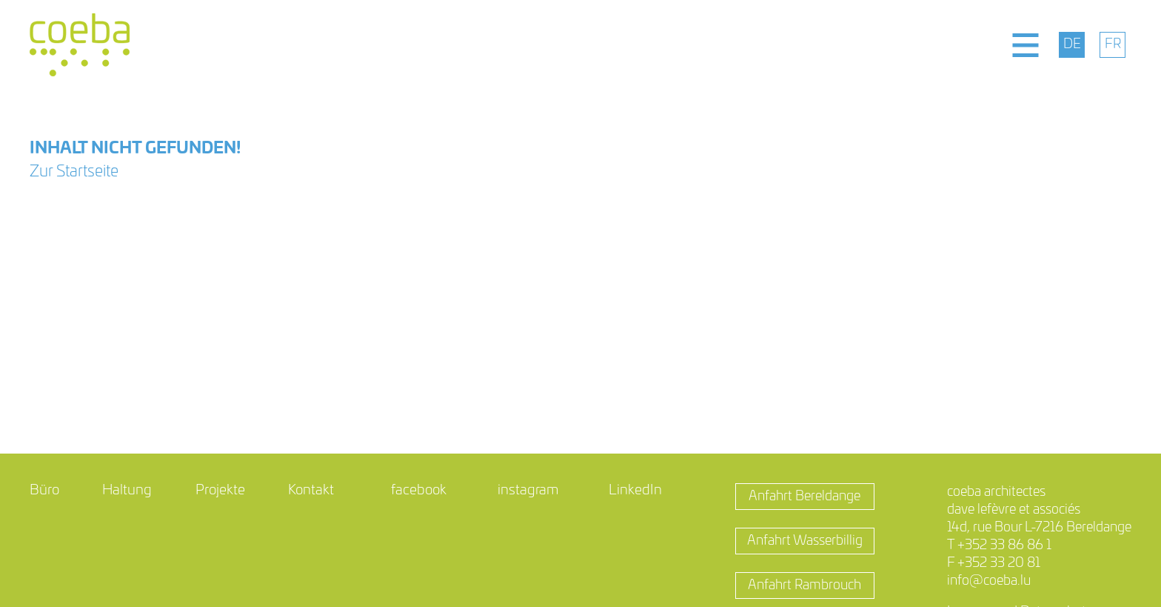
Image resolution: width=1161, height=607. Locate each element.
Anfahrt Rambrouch (804, 585)
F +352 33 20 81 (993, 563)
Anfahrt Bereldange (804, 496)
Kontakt (311, 490)
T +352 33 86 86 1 (999, 545)
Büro (44, 490)
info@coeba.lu (989, 581)
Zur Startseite (74, 171)
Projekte (220, 490)
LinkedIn (635, 490)
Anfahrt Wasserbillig (805, 541)
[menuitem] (1072, 45)
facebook (418, 490)
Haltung (127, 490)
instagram (528, 490)
